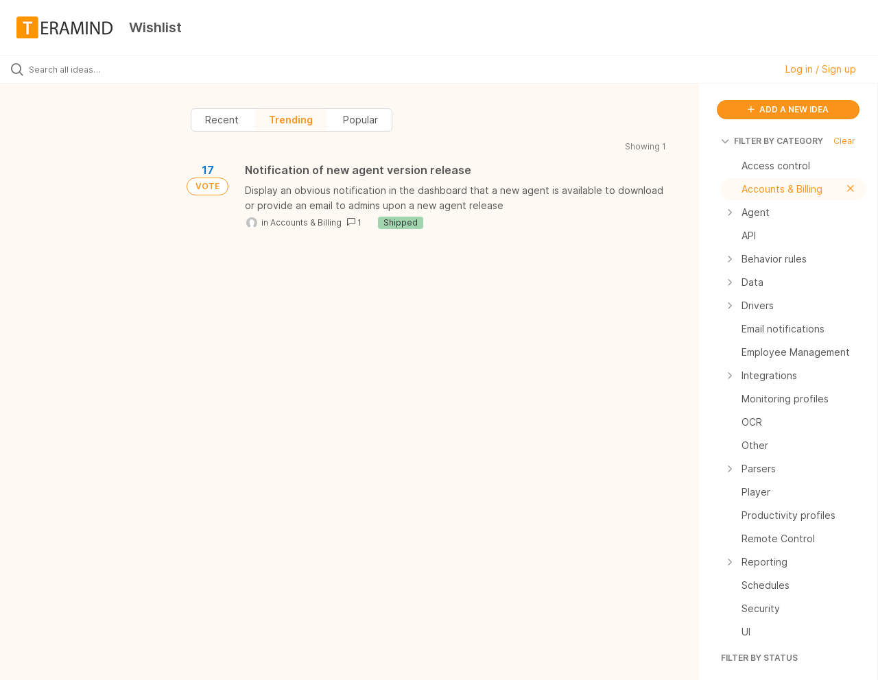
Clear (844, 141)
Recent (222, 119)
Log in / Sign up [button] (820, 69)
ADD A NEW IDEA (788, 109)
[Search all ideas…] (105, 69)
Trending (291, 119)
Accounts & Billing (306, 222)
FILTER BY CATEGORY (772, 141)
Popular (360, 119)
